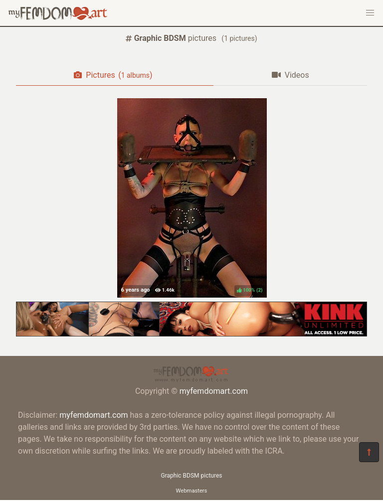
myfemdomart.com (214, 391)
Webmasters (191, 491)
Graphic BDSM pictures (191, 475)
